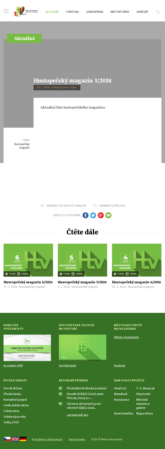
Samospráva (94, 11)
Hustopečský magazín (22, 146)
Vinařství (120, 388)
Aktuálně (52, 11)
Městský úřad (120, 11)
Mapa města (144, 413)
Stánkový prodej (15, 416)
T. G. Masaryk (145, 388)
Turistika (72, 11)
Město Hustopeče (126, 337)
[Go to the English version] (15, 439)
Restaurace (121, 399)
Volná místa (11, 411)
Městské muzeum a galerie (143, 404)
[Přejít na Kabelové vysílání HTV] (27, 348)
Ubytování (143, 394)
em (108, 215)
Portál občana (13, 388)
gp (100, 215)
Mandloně (120, 394)
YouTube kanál (67, 365)
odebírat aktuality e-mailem (66, 205)
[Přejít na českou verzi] (7, 439)
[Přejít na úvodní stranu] (26, 11)
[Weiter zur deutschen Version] (23, 439)
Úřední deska (12, 394)
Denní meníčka (123, 413)
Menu (6, 11)
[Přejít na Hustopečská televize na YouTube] (82, 348)
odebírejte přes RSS (112, 205)
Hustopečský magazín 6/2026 (28, 282)
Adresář (142, 11)
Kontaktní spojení (15, 399)
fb (85, 215)
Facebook (119, 365)
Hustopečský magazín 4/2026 (136, 282)
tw (93, 215)
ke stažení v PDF (13, 365)
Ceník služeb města (16, 405)
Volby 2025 (11, 422)
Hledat (157, 11)
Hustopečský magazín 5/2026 (82, 282)
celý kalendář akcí (77, 415)
